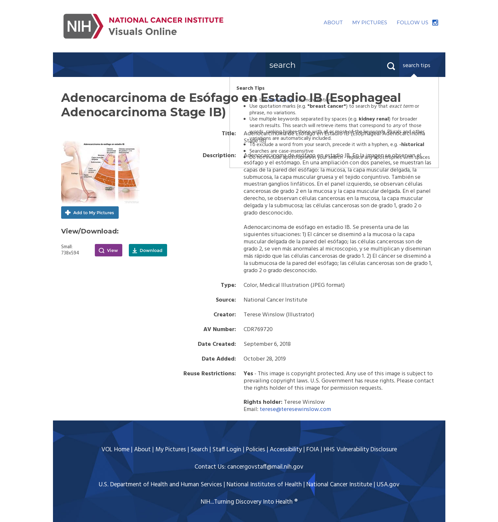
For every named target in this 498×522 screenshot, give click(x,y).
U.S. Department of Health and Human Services (160, 485)
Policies (255, 450)
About (142, 450)
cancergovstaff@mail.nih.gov (265, 467)
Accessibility (286, 450)
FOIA (312, 450)
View (108, 250)
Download (148, 250)
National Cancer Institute (339, 485)
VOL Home (115, 450)
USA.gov (388, 485)
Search (199, 450)
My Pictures (170, 450)
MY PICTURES (369, 22)
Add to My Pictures (90, 212)
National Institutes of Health (264, 485)
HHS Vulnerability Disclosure (360, 450)
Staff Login (227, 450)
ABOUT (333, 22)
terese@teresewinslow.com (295, 409)
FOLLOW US (412, 22)
